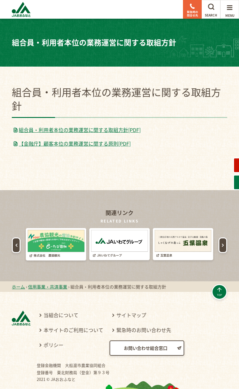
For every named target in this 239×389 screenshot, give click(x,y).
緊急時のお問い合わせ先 (143, 311)
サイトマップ (131, 296)
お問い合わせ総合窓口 (145, 329)
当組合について (61, 296)
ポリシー (53, 326)
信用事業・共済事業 (47, 268)
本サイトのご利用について (73, 311)
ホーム (18, 268)
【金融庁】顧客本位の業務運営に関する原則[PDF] (75, 143)
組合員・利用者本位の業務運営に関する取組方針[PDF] (80, 130)
